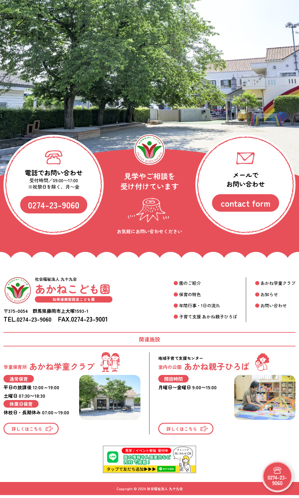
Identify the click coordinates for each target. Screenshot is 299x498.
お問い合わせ (272, 305)
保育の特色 (184, 293)
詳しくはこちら (28, 428)
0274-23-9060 (53, 204)
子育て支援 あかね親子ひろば (204, 316)
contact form (245, 203)
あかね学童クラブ (276, 282)
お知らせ (267, 293)
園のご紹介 (184, 282)
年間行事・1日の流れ (195, 305)
